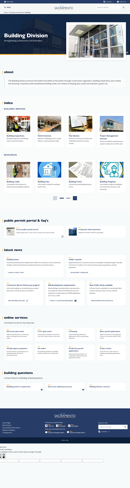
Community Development (16, 13)
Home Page (8, 2)
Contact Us (121, 2)
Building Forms (75, 181)
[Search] (125, 427)
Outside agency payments (17, 348)
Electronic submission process (60, 386)
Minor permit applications (110, 331)
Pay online (42, 348)
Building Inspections (15, 135)
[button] (7, 7)
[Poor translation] (4, 456)
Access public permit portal (27, 229)
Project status (105, 348)
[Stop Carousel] (127, 52)
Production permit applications (76, 349)
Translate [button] (108, 2)
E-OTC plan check (45, 331)
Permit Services (44, 135)
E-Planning (73, 331)
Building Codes (13, 181)
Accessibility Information (11, 428)
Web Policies (6, 425)
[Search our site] (108, 7)
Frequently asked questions (90, 229)
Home (6, 13)
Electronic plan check (15, 331)
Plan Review (74, 135)
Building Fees (43, 181)
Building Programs (108, 181)
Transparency (7, 433)
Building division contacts (99, 386)
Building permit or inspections (19, 386)
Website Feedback (8, 430)
